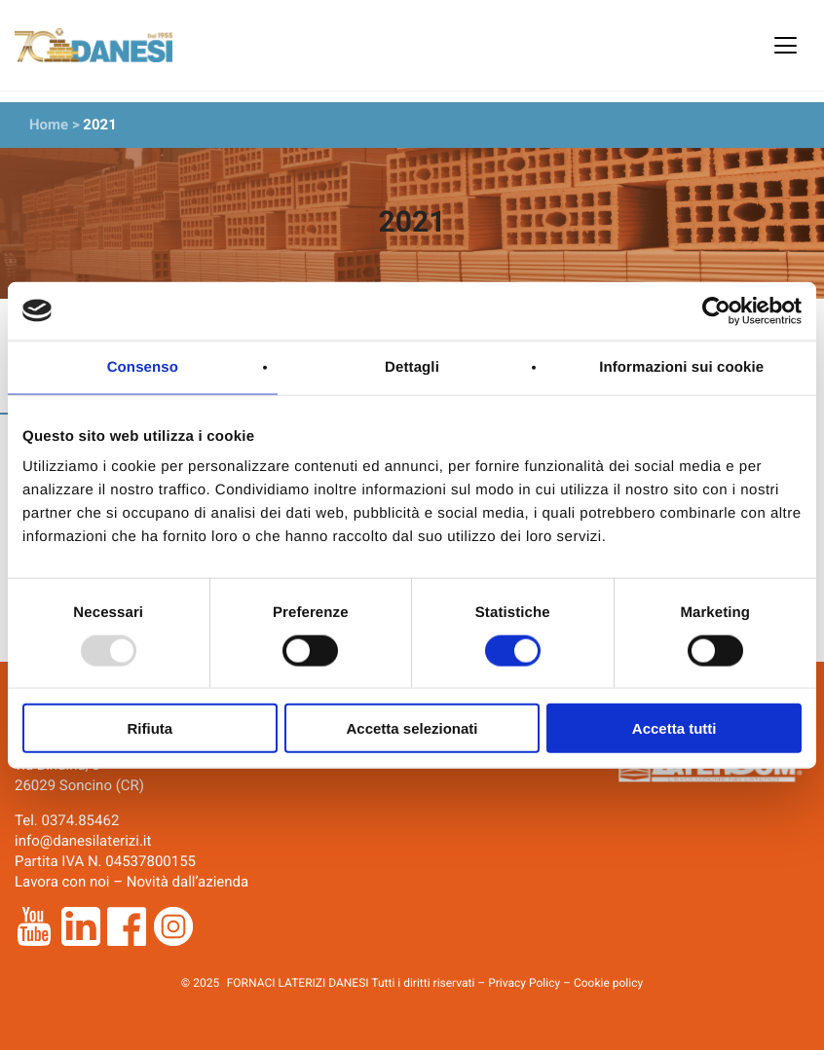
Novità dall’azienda (188, 881)
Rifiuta (149, 728)
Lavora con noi (62, 881)
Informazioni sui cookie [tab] (681, 366)
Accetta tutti (674, 728)
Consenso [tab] (142, 366)
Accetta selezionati (411, 728)
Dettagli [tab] (412, 366)
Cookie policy (608, 983)
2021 (99, 124)
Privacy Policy (524, 983)
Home (48, 124)
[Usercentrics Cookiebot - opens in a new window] (716, 310)
